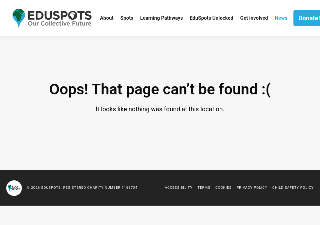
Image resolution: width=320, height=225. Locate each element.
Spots (126, 18)
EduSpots (14, 188)
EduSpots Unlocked (211, 18)
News (281, 18)
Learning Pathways (161, 18)
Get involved (254, 18)
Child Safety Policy (293, 188)
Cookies (223, 188)
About (106, 18)
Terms (204, 188)
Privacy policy (252, 188)
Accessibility (178, 188)
